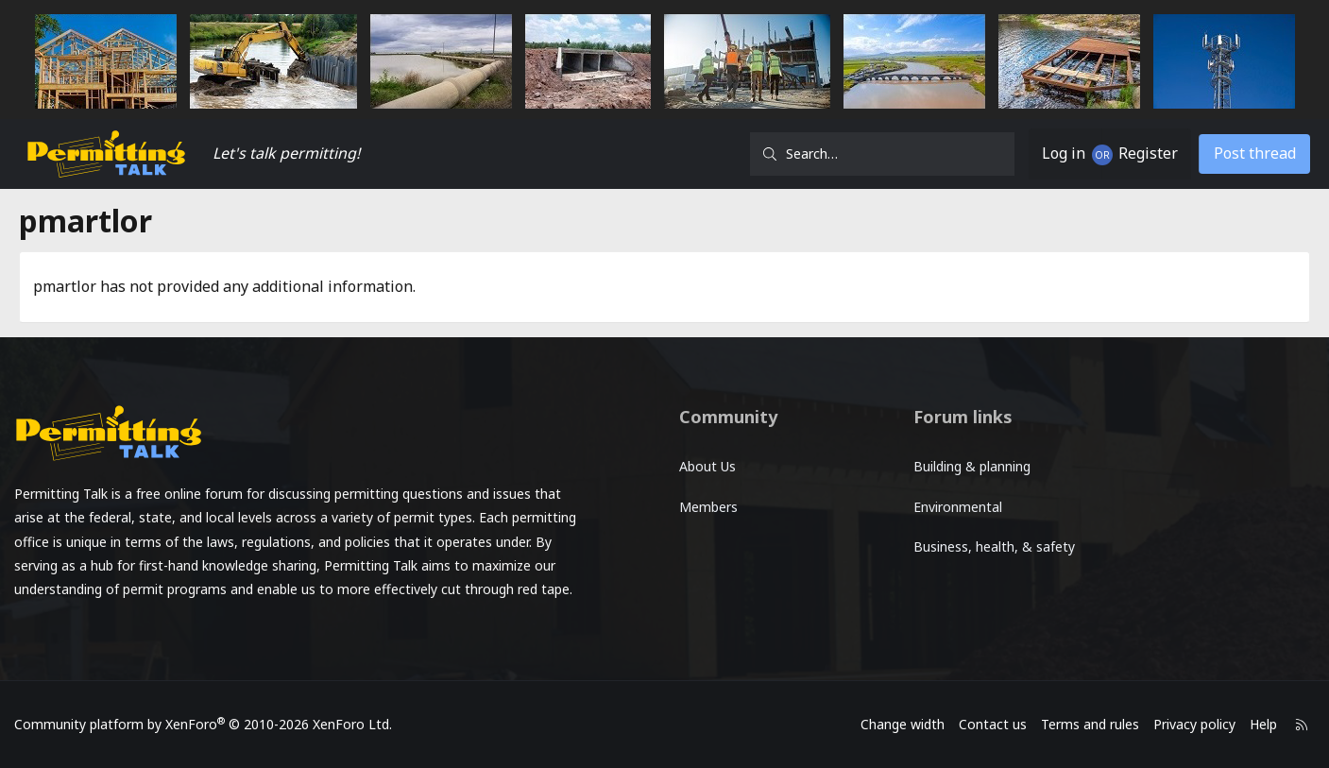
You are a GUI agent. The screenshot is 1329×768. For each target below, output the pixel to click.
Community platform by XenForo (231, 724)
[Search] (865, 154)
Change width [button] (875, 724)
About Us (708, 464)
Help (1236, 724)
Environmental (948, 502)
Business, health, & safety (984, 540)
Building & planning (962, 464)
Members (709, 502)
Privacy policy (1167, 724)
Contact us (965, 724)
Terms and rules (1063, 724)
